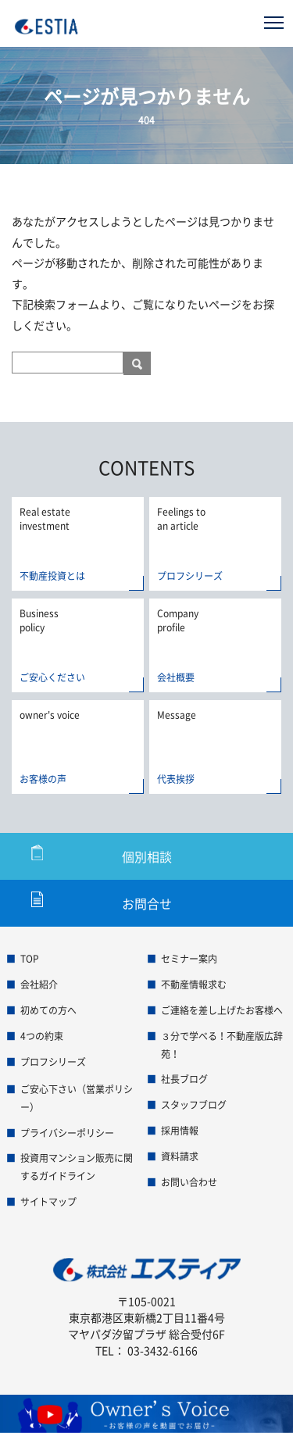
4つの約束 (41, 1036)
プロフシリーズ (53, 1062)
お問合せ (147, 903)
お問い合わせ (189, 1182)
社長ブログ (184, 1079)
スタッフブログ (194, 1105)
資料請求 (179, 1156)
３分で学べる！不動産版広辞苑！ (222, 1045)
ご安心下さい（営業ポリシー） (76, 1098)
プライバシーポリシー (67, 1133)
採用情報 (179, 1131)
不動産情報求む (194, 984)
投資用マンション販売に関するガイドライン (76, 1167)
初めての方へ (48, 1010)
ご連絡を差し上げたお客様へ (222, 1010)
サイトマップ (48, 1202)
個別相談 (147, 856)
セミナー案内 (189, 959)
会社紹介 (39, 984)
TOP (29, 959)
